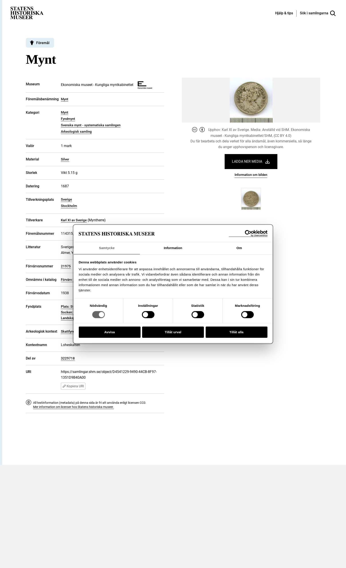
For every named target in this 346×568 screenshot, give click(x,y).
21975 (66, 266)
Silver (65, 159)
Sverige (66, 199)
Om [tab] (239, 248)
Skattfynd (68, 331)
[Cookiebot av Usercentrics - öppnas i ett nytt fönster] (248, 233)
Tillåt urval (173, 332)
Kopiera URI (73, 386)
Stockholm (69, 206)
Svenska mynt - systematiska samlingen (90, 125)
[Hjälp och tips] (284, 13)
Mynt (64, 99)
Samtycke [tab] (107, 248)
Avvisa (109, 332)
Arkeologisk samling (76, 132)
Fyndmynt (68, 119)
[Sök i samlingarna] (318, 13)
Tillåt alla (236, 332)
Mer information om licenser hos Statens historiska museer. (73, 407)
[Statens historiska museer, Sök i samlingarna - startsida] (26, 13)
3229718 (68, 358)
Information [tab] (173, 248)
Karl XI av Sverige (74, 220)
